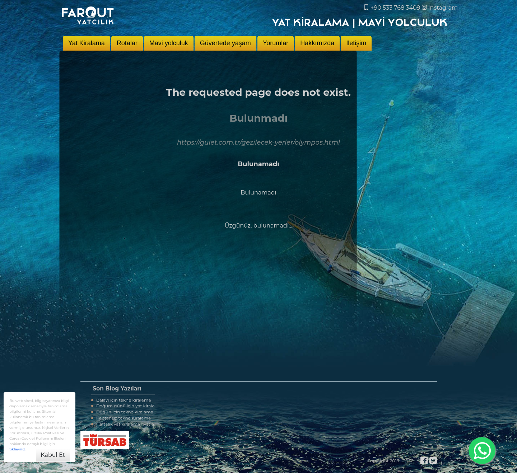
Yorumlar (275, 43)
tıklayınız (17, 449)
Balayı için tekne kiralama (121, 400)
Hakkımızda (317, 43)
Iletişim (356, 43)
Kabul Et (53, 454)
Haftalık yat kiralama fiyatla (122, 424)
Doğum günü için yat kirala (123, 405)
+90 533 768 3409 (392, 7)
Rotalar (127, 43)
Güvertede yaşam (225, 43)
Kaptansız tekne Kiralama (121, 418)
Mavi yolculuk (168, 43)
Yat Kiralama (86, 43)
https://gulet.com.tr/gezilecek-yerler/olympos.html (258, 142)
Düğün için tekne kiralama (122, 412)
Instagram (440, 7)
